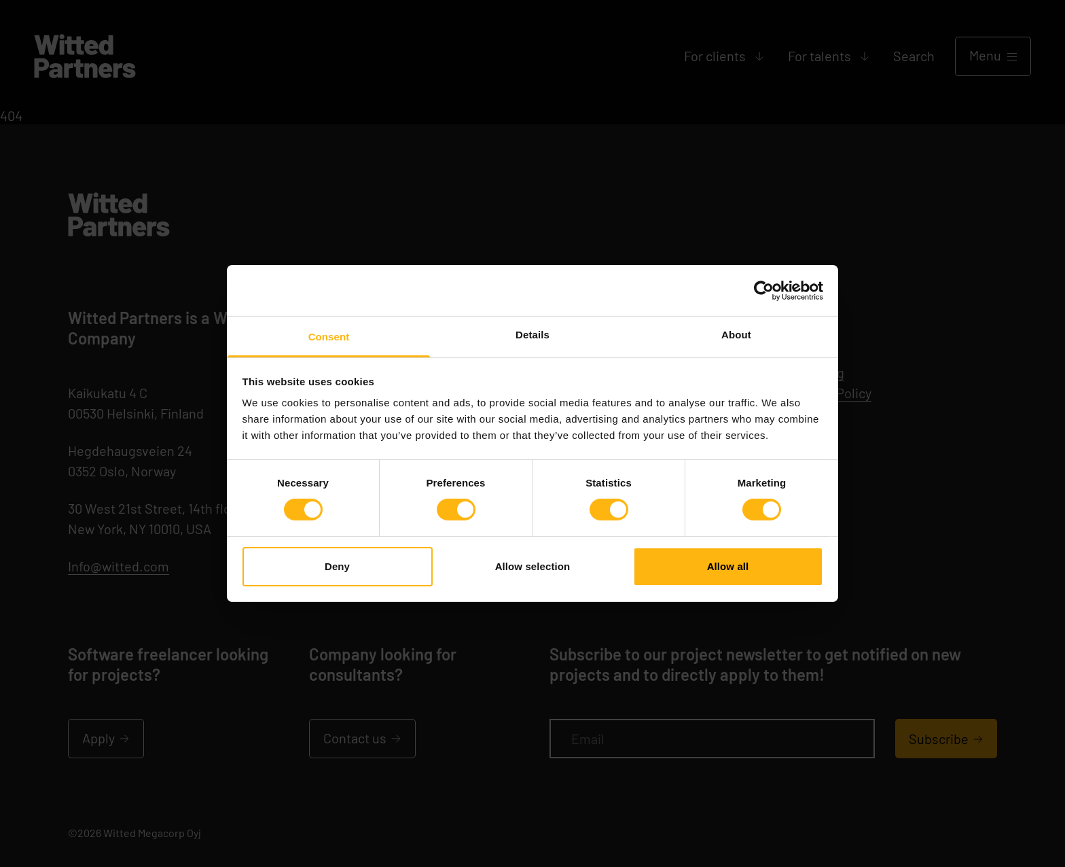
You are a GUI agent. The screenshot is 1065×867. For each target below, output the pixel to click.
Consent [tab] (329, 336)
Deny (337, 566)
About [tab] (736, 334)
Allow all (728, 566)
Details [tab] (532, 334)
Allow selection (533, 566)
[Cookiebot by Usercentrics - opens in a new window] (763, 290)
